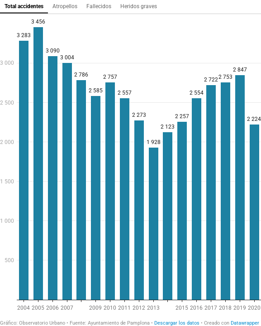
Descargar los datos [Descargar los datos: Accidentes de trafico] (176, 323)
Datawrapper (245, 323)
